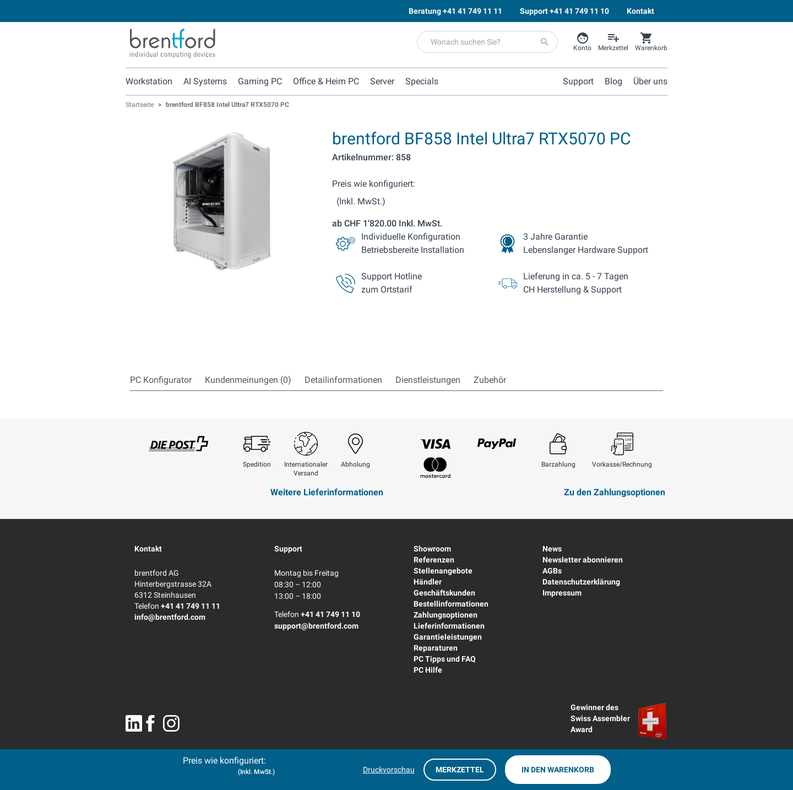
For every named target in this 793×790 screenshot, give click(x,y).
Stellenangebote (443, 570)
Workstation (149, 81)
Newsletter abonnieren (582, 559)
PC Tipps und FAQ (445, 658)
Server (382, 81)
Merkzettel (460, 769)
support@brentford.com (316, 625)
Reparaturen (436, 647)
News (552, 548)
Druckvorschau (389, 769)
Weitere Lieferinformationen (326, 492)
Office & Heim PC (326, 81)
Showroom (432, 548)
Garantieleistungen (448, 636)
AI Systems (205, 81)
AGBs (552, 570)
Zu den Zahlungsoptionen (614, 492)
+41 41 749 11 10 (330, 614)
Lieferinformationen (449, 625)
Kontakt (148, 548)
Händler (428, 581)
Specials (421, 81)
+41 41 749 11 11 (190, 606)
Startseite (140, 105)
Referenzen (434, 559)
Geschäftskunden (444, 592)
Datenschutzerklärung (581, 581)
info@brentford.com (169, 617)
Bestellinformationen (451, 603)
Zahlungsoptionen (445, 614)
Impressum (562, 592)
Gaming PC (260, 81)
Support (288, 548)
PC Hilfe (428, 669)
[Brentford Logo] (172, 43)
